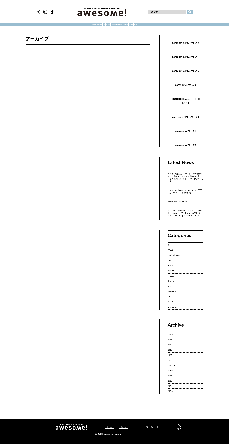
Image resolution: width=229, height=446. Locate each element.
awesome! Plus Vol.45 (185, 120)
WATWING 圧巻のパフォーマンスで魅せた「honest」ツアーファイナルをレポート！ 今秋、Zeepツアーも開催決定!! (185, 216)
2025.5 (171, 394)
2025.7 (171, 383)
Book (136, 26)
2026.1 (171, 352)
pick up (171, 273)
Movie (150, 26)
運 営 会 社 (100, 429)
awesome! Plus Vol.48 (185, 45)
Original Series (116, 26)
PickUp (95, 26)
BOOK (170, 252)
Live (82, 26)
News (50, 26)
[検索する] (190, 12)
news (170, 289)
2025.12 (171, 357)
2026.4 (171, 337)
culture (171, 263)
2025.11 (171, 363)
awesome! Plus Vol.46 (185, 74)
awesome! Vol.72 (185, 148)
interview (172, 294)
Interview (66, 26)
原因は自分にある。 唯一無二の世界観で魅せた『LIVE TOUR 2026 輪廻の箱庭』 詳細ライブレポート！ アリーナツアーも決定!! (185, 180)
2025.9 (171, 373)
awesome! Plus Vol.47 (185, 59)
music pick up (174, 309)
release (171, 278)
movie (170, 268)
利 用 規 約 (123, 429)
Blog (179, 26)
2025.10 (171, 368)
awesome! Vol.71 (185, 134)
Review (165, 26)
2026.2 (171, 347)
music (170, 304)
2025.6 (171, 388)
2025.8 (171, 378)
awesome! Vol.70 (185, 88)
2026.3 (171, 342)
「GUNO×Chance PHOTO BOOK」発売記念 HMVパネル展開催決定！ (185, 194)
